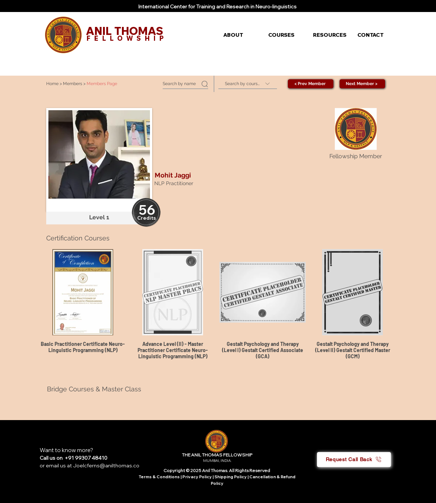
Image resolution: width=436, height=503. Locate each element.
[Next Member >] (362, 83)
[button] (240, 35)
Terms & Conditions (159, 476)
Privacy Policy (197, 476)
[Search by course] (247, 83)
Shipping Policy (230, 476)
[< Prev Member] (310, 83)
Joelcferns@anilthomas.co (106, 465)
